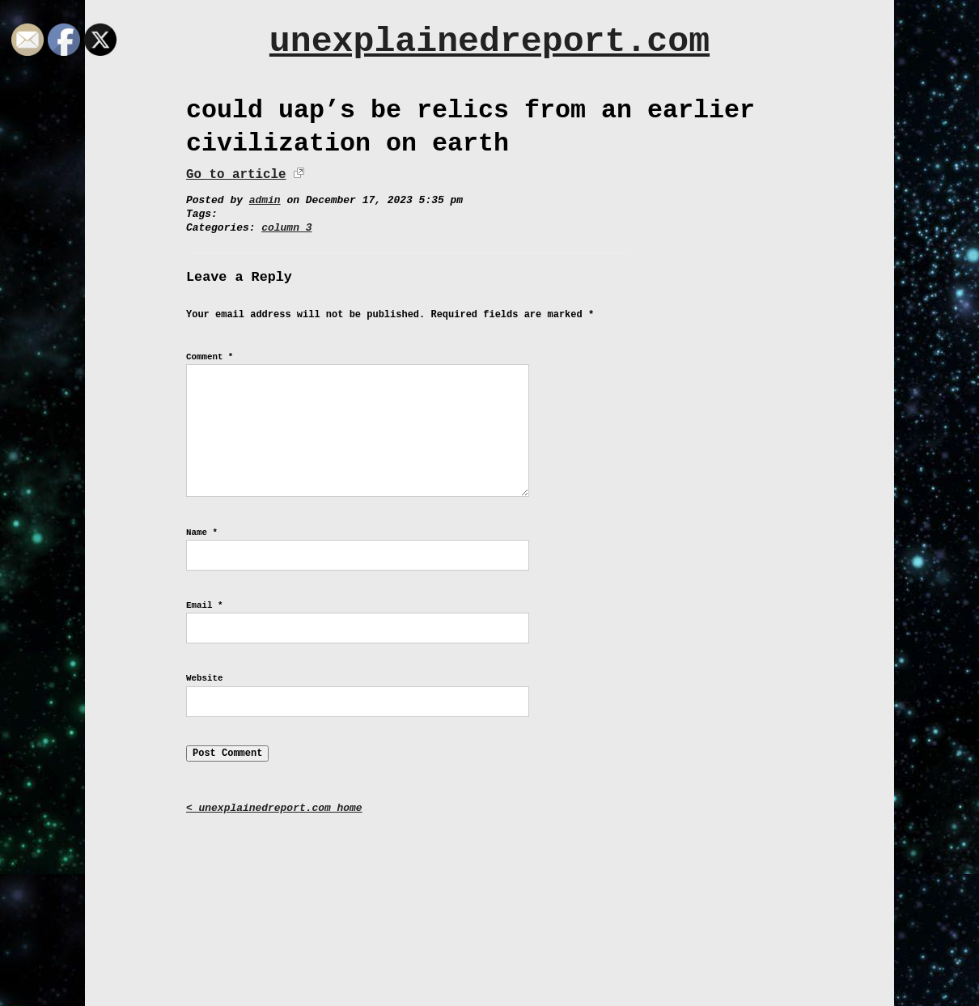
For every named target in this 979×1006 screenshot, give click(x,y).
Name (202, 532)
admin (265, 200)
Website (204, 678)
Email (204, 605)
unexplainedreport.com (489, 41)
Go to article (236, 175)
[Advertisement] (489, 898)
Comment (209, 357)
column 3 (286, 228)
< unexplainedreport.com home (274, 808)
